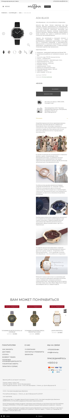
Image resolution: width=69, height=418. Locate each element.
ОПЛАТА (5, 349)
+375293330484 (56, 1)
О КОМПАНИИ (30, 344)
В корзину (47, 6)
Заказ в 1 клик (60, 88)
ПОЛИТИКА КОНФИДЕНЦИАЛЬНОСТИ (11, 355)
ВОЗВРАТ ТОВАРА (8, 351)
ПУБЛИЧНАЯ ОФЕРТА (10, 358)
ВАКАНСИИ (29, 349)
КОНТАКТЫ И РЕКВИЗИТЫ (34, 346)
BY (65, 1)
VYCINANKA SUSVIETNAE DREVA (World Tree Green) (34, 326)
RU (63, 1)
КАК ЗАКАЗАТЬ (7, 344)
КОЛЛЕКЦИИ (13, 12)
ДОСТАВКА (6, 346)
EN (67, 1)
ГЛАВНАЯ (4, 12)
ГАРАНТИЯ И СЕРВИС (10, 361)
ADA (20, 12)
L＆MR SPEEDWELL (57, 325)
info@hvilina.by (53, 347)
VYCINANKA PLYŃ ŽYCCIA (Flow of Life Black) (12, 326)
